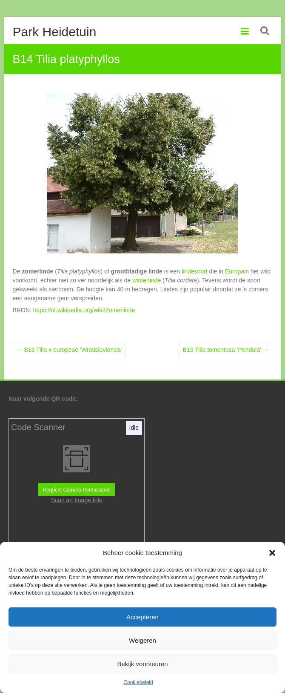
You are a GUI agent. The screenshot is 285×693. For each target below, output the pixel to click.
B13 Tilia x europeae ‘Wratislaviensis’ (70, 349)
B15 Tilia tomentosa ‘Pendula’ (226, 349)
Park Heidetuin (55, 32)
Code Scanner (38, 427)
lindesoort (195, 271)
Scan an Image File (77, 500)
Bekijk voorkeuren (142, 663)
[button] (272, 553)
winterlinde (146, 280)
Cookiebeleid (138, 682)
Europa (234, 271)
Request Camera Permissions (76, 490)
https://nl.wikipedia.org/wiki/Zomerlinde (84, 310)
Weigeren (142, 640)
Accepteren (142, 617)
